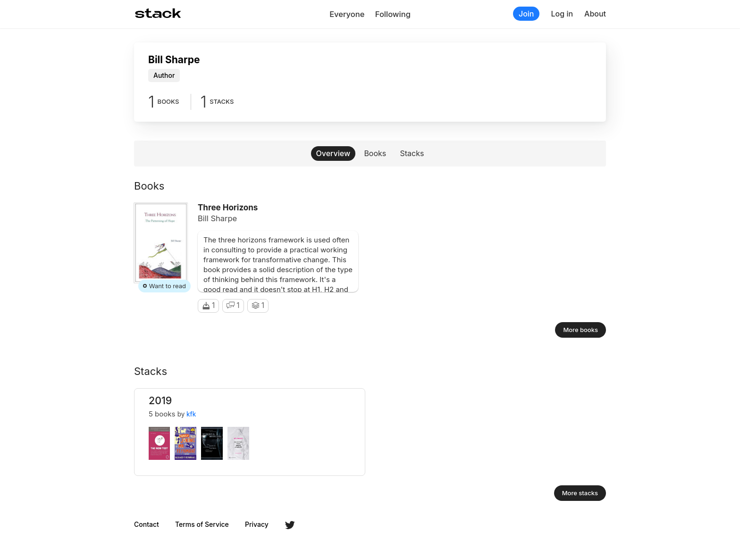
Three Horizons (228, 207)
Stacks (412, 153)
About (595, 13)
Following (393, 14)
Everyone (346, 14)
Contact (146, 524)
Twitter (290, 525)
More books (580, 329)
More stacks (580, 493)
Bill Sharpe (217, 218)
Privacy (257, 524)
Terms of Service (202, 524)
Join (526, 13)
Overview (333, 153)
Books (375, 153)
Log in (562, 13)
